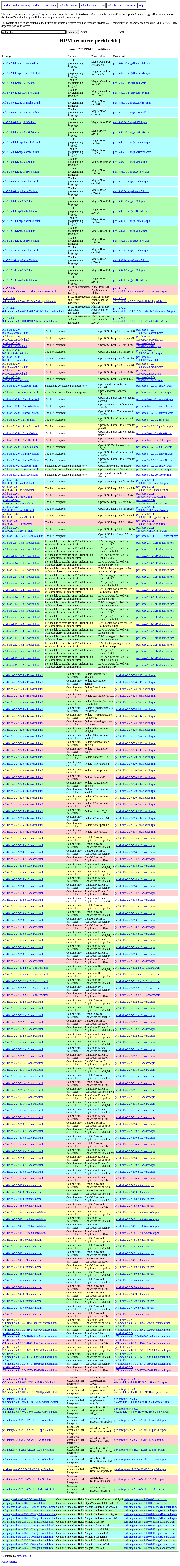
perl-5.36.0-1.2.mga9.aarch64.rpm (132, 102)
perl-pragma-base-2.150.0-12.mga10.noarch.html (29, 1506)
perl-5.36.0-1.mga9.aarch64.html (20, 181)
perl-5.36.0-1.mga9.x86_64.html (19, 211)
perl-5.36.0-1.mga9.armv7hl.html (20, 191)
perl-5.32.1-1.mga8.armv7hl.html (20, 260)
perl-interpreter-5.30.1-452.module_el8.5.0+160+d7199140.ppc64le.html (29, 1390)
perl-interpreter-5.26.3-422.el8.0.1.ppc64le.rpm (140, 1469)
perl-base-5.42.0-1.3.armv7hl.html (20, 412)
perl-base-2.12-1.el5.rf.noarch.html (21, 610)
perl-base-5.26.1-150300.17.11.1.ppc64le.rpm (152, 515)
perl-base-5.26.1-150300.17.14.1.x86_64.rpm (151, 502)
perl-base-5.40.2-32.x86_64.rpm (154, 469)
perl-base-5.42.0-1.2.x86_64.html (20, 446)
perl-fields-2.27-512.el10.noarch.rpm (135, 1001)
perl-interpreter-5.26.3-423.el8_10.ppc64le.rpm (140, 1429)
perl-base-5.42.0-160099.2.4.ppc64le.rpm (149, 338)
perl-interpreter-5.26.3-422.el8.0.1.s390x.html (27, 1479)
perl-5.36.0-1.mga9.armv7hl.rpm (131, 191)
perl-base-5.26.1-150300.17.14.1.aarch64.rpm (152, 481)
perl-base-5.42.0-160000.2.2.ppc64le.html (15, 365)
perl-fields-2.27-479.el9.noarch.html (22, 1294)
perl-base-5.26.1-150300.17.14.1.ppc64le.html (18, 488)
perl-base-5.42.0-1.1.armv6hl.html (20, 453)
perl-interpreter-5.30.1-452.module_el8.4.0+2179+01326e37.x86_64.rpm (141, 1410)
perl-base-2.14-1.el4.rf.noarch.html (21, 576)
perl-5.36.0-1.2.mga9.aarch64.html (21, 102)
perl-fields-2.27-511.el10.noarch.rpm (135, 1062)
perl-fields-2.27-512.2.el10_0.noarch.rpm (137, 967)
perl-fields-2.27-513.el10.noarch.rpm (135, 906)
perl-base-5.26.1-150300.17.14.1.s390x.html (17, 495)
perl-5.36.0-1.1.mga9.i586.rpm (130, 161)
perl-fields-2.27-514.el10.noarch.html (22, 838)
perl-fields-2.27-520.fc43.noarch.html (22, 756)
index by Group (21, 5)
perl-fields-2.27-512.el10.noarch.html (22, 1001)
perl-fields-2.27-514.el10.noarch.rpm (135, 838)
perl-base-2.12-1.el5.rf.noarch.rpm (155, 610)
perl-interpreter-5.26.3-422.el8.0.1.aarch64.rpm (140, 1459)
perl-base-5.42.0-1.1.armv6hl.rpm (154, 453)
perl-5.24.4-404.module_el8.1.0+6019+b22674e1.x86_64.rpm (140, 319)
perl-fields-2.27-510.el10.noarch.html (22, 1124)
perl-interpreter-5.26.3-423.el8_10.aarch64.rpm (140, 1420)
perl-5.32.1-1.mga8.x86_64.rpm (130, 280)
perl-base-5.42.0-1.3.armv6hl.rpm (154, 406)
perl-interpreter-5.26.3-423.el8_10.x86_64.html (28, 1449)
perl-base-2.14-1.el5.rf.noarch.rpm (155, 556)
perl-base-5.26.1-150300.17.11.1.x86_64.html (17, 529)
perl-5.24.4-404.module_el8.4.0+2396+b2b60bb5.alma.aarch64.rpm (144, 310)
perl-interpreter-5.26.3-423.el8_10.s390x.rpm (139, 1439)
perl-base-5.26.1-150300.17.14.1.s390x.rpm (151, 495)
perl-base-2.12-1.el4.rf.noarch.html (21, 631)
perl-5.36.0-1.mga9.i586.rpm (129, 201)
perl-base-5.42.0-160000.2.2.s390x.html (14, 372)
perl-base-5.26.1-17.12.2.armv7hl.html (23, 535)
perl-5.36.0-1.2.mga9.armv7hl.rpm (132, 112)
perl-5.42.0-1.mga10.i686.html (18, 82)
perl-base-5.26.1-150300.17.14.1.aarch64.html (18, 481)
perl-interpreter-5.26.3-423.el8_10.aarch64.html (28, 1420)
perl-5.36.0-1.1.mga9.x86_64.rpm (131, 171)
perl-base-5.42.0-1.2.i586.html (18, 419)
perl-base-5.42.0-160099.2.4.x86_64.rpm (149, 352)
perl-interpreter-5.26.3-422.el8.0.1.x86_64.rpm (139, 1489)
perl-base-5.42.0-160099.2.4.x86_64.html (15, 352)
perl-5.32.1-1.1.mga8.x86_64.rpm (131, 240)
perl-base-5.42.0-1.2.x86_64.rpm (154, 446)
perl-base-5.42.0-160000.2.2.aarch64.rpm (149, 358)
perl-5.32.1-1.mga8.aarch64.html (20, 250)
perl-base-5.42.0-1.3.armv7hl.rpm (154, 412)
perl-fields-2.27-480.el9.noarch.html (22, 1266)
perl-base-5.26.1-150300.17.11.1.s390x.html (17, 522)
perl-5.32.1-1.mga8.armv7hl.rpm (131, 260)
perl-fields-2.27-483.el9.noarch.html (22, 1185)
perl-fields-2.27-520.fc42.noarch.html (22, 784)
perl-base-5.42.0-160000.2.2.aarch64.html (15, 358)
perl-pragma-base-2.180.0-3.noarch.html (24, 1499)
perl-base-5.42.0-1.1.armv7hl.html (20, 460)
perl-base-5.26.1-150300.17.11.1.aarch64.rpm (152, 509)
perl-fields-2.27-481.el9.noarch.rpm (134, 1239)
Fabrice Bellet (9, 1561)
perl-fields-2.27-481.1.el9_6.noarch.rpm (137, 1212)
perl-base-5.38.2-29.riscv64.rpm (153, 474)
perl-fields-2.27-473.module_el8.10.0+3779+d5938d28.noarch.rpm (143, 1348)
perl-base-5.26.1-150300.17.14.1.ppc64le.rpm (152, 488)
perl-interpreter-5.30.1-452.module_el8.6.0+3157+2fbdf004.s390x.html (28, 1381)
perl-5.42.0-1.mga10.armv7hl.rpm (131, 73)
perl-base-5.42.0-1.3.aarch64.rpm (154, 399)
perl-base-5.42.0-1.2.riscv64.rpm (154, 433)
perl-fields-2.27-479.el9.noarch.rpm (134, 1294)
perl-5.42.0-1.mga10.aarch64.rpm (131, 63)
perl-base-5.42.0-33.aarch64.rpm (154, 385)
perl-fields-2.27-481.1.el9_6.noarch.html (24, 1212)
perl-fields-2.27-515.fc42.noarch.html (22, 811)
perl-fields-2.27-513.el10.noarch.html (22, 906)
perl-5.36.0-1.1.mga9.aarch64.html (21, 142)
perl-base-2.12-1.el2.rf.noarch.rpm (155, 665)
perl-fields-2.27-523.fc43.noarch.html (22, 729)
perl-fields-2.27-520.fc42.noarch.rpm (135, 784)
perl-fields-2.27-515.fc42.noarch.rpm (135, 811)
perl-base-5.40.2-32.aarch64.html (20, 465)
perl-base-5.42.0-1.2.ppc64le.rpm (154, 426)
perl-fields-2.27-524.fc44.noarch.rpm (135, 702)
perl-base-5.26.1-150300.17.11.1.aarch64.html (18, 509)
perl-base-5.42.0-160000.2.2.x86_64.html (15, 379)
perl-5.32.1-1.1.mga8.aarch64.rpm (132, 220)
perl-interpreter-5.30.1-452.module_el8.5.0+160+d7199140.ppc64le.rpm (141, 1390)
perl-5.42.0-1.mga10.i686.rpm (129, 82)
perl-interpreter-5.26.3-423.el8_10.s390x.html (27, 1439)
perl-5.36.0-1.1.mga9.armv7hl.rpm (132, 151)
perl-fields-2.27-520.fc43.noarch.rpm (135, 756)
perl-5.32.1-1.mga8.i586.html (18, 270)
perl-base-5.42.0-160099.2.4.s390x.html (14, 345)
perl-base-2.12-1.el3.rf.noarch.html (21, 651)
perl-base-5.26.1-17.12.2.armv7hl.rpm (157, 535)
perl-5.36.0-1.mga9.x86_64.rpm (130, 211)
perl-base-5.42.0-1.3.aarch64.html (20, 399)
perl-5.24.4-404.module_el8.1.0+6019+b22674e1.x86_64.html (29, 319)
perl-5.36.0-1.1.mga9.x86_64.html (20, 171)
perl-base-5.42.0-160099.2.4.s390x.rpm (148, 345)
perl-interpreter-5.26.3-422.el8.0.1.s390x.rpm (139, 1479)
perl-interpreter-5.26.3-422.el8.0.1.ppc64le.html (28, 1469)
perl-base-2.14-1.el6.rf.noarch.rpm (155, 542)
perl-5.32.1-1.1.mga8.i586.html (19, 230)
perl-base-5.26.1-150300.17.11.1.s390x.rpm (150, 522)
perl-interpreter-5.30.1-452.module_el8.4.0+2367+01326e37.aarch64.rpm (142, 1400)
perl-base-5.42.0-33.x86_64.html (20, 392)
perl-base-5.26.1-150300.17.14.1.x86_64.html (17, 502)
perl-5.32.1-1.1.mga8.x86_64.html (20, 240)
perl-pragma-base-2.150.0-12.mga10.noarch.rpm (150, 1506)
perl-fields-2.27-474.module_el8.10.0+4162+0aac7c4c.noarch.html (29, 1321)
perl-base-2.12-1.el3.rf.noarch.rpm (155, 651)
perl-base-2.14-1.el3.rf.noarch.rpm (155, 597)
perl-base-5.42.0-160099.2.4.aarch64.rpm (149, 331)
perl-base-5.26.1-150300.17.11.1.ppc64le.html (18, 515)
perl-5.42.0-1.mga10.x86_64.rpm (131, 92)
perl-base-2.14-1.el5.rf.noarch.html (21, 556)
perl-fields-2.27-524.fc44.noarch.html (22, 702)
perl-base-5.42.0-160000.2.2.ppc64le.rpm (149, 365)
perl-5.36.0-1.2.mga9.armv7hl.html (21, 112)
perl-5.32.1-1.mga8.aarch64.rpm (131, 250)
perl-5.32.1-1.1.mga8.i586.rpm (130, 230)
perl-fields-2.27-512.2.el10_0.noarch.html (25, 967)
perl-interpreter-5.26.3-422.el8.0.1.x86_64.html (28, 1489)
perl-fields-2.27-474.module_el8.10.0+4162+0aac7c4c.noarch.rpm (142, 1321)
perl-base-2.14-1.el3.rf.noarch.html (21, 597)
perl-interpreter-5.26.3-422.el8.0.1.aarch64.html (28, 1459)
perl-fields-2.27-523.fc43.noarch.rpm (135, 729)
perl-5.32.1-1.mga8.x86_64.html (19, 280)
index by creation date (92, 5)
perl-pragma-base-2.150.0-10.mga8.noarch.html (28, 1536)
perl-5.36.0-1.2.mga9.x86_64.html (20, 132)
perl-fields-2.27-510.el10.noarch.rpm (135, 1124)
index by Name (115, 5)
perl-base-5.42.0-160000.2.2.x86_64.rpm (149, 379)
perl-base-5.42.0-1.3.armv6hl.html (20, 406)
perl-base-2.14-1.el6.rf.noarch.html (21, 542)
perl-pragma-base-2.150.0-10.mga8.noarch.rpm (149, 1536)
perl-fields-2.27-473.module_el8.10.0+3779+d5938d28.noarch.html (30, 1348)
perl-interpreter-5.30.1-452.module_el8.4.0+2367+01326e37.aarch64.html (30, 1400)
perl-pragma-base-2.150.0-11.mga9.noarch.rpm (149, 1521)
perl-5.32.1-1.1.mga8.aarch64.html (21, 220)
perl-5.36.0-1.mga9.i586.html (18, 201)
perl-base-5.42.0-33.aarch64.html (20, 385)
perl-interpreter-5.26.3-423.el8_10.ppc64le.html (28, 1429)
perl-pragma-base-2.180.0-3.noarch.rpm (145, 1499)
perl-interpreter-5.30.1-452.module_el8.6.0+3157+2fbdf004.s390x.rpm (140, 1381)
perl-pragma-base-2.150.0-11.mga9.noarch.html (28, 1521)
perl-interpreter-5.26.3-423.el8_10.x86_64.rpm (139, 1449)
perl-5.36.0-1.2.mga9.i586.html (19, 122)
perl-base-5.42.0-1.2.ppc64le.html (20, 426)
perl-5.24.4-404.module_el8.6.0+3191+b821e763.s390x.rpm (140, 290)
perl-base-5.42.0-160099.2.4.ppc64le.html (15, 338)
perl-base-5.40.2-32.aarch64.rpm (154, 465)
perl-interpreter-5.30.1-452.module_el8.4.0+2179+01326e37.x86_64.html (29, 1410)
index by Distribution (45, 5)
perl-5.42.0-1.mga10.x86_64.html (20, 92)
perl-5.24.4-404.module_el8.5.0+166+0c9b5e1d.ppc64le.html (29, 300)
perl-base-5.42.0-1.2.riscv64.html (20, 433)
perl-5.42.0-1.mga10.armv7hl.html (21, 73)
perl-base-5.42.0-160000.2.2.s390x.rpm (148, 372)
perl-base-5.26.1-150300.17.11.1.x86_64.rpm (151, 529)
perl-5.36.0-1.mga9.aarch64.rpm (131, 181)
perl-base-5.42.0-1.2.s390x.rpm (153, 440)
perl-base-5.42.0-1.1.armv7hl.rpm (154, 460)
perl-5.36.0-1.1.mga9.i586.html (19, 161)
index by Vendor (68, 5)
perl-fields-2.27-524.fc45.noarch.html (22, 675)
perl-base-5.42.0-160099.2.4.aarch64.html (15, 331)
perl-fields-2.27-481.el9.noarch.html (22, 1239)
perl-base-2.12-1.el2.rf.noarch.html (21, 665)
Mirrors (131, 5)
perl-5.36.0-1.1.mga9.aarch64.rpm (132, 142)
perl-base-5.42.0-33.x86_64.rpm (154, 392)
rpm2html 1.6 (24, 1555)
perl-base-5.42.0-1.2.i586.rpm (152, 419)
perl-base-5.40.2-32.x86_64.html (20, 469)
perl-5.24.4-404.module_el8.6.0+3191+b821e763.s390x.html (29, 290)
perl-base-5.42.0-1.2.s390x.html (19, 440)
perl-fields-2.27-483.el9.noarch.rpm (134, 1185)
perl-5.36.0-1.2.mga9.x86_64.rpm (131, 132)
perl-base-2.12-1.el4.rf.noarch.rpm (155, 631)
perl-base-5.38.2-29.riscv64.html (20, 474)
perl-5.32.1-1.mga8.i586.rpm (129, 270)
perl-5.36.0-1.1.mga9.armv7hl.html (21, 151)
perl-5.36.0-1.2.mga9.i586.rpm (130, 122)
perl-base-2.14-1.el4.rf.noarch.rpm (155, 576)
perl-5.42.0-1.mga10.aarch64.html (20, 63)
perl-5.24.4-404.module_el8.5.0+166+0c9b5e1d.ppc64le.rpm (140, 300)
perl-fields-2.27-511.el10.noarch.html (22, 1062)
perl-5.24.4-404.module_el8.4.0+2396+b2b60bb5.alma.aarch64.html (33, 310)
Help (141, 5)
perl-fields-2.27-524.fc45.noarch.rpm (135, 675)
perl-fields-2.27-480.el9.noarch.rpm (134, 1266)
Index (7, 5)
